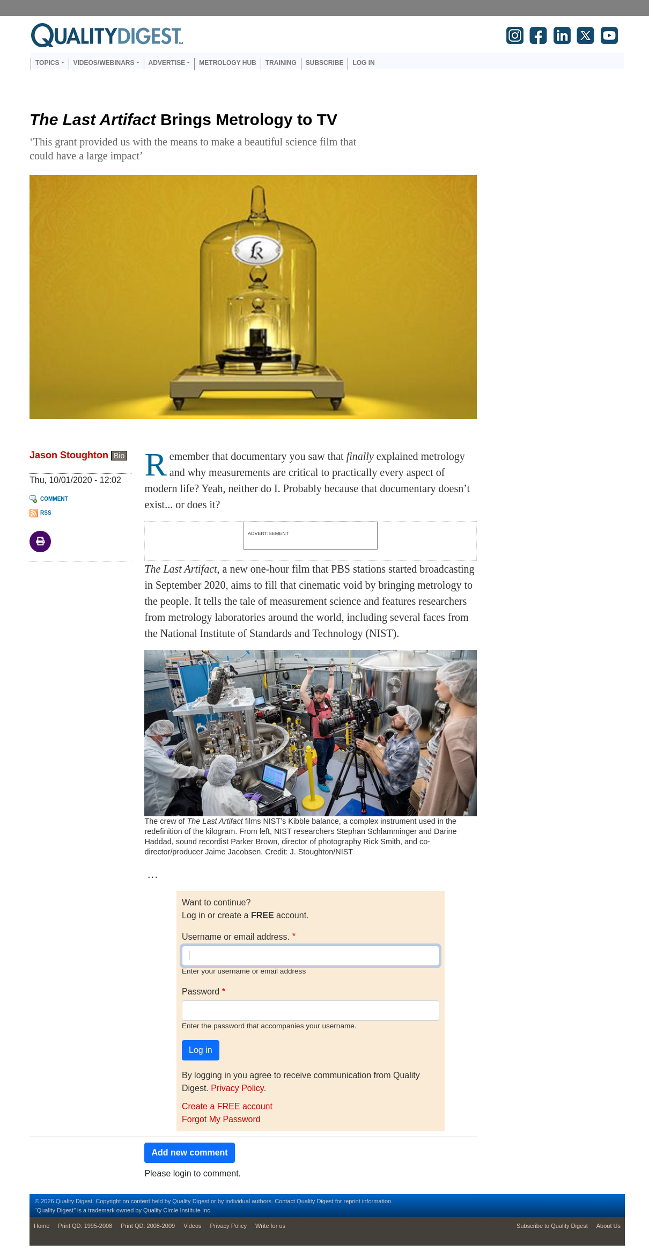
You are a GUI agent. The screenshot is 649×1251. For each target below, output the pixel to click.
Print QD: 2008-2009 (148, 1226)
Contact (285, 1201)
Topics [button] (47, 63)
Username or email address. (236, 936)
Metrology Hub (227, 63)
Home (41, 1226)
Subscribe (325, 63)
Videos (192, 1226)
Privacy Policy (237, 1088)
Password (200, 991)
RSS (45, 513)
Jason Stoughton (69, 455)
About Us (608, 1226)
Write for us (270, 1226)
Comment (54, 499)
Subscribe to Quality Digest (552, 1226)
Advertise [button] (167, 63)
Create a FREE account (227, 1106)
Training (281, 63)
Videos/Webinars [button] (104, 63)
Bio (119, 455)
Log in (363, 63)
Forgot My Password (221, 1119)
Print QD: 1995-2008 (85, 1226)
